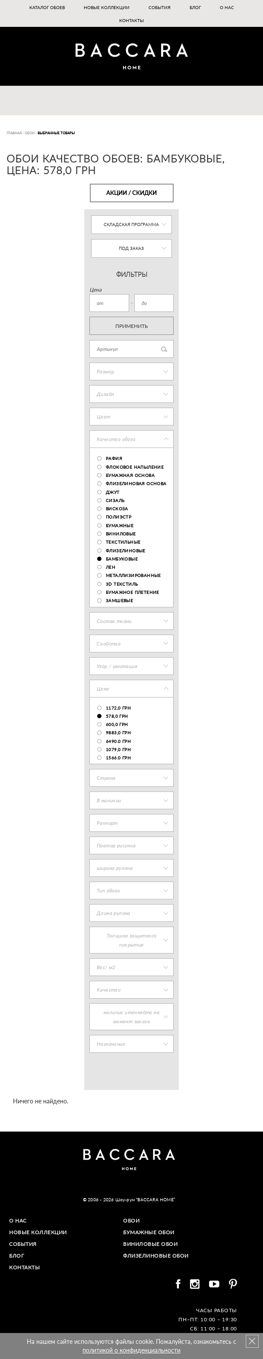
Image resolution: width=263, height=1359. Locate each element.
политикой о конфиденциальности (131, 1350)
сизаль (115, 500)
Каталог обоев (47, 7)
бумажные (119, 525)
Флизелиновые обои (156, 1255)
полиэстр (118, 516)
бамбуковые (122, 558)
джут (113, 492)
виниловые (121, 533)
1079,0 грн (118, 749)
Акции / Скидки (131, 192)
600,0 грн (117, 724)
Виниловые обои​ (150, 1244)
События (160, 7)
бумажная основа (130, 475)
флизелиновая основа (136, 483)
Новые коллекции (107, 7)
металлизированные (133, 575)
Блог (195, 7)
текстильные (123, 542)
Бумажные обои (148, 1232)
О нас (227, 7)
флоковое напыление (135, 467)
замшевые (119, 600)
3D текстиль (122, 584)
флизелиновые (126, 550)
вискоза (117, 508)
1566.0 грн (118, 757)
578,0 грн (117, 716)
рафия (114, 458)
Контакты (131, 20)
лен (110, 567)
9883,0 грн (118, 732)
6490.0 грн (118, 741)
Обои (131, 1220)
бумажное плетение (132, 592)
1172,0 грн (118, 707)
